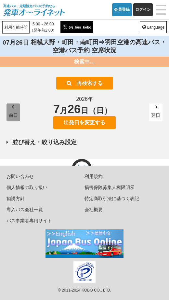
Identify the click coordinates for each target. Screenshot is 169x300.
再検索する (90, 83)
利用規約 (93, 176)
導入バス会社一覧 (24, 209)
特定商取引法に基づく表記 (111, 198)
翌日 (155, 115)
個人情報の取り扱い (26, 187)
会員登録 (122, 9)
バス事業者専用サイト (29, 220)
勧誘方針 (15, 198)
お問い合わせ (20, 176)
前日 (13, 115)
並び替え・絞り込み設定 (44, 142)
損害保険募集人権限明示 (109, 187)
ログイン (143, 9)
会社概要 (93, 209)
